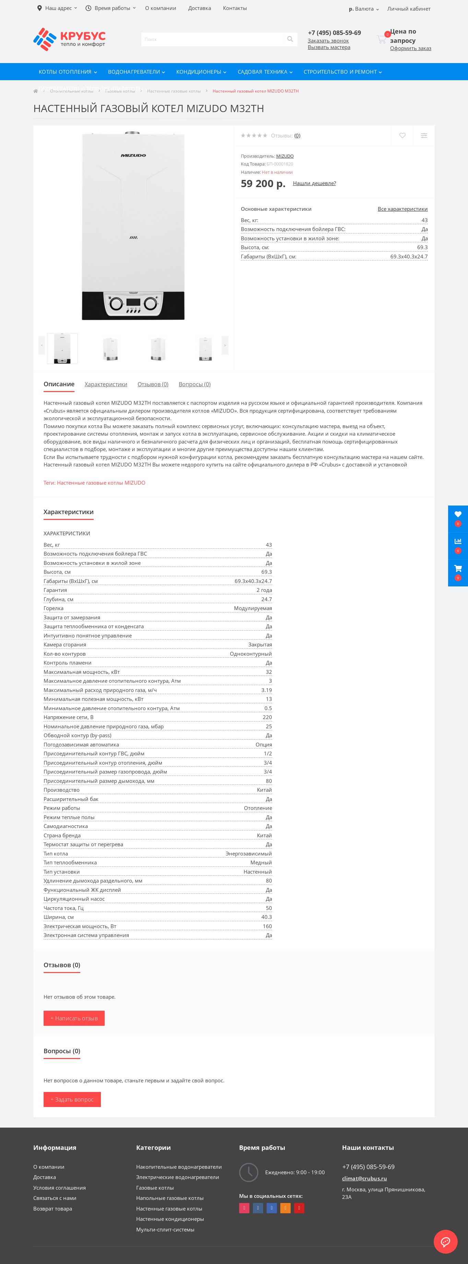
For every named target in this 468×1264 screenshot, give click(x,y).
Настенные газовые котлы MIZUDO (101, 482)
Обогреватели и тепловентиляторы (94, 88)
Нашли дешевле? (314, 183)
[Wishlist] (402, 135)
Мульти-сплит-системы (165, 1229)
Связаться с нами (55, 1197)
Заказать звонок (328, 40)
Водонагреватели (136, 71)
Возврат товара (52, 1208)
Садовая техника (265, 71)
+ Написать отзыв (74, 1018)
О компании (49, 1166)
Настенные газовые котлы (169, 1208)
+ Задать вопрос (72, 1099)
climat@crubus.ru (364, 1178)
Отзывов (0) (153, 384)
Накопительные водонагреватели (179, 1166)
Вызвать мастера (329, 47)
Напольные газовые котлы (170, 1197)
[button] (458, 573)
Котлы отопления (68, 71)
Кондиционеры (201, 71)
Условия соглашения (59, 1187)
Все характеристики (403, 208)
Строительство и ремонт (343, 71)
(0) (297, 135)
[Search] (290, 39)
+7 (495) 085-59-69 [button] (368, 1167)
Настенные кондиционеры (170, 1218)
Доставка (44, 1177)
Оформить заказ (410, 48)
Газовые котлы (155, 1187)
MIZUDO (285, 156)
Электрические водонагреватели (177, 1177)
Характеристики (106, 384)
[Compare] (424, 135)
